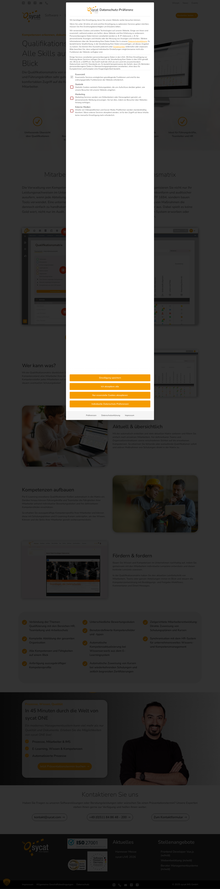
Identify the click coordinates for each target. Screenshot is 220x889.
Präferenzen (91, 415)
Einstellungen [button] (119, 46)
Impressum (129, 415)
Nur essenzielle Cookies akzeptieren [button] (110, 395)
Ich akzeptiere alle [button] (110, 386)
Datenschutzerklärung (137, 41)
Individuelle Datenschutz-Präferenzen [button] (110, 404)
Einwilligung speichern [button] (110, 377)
